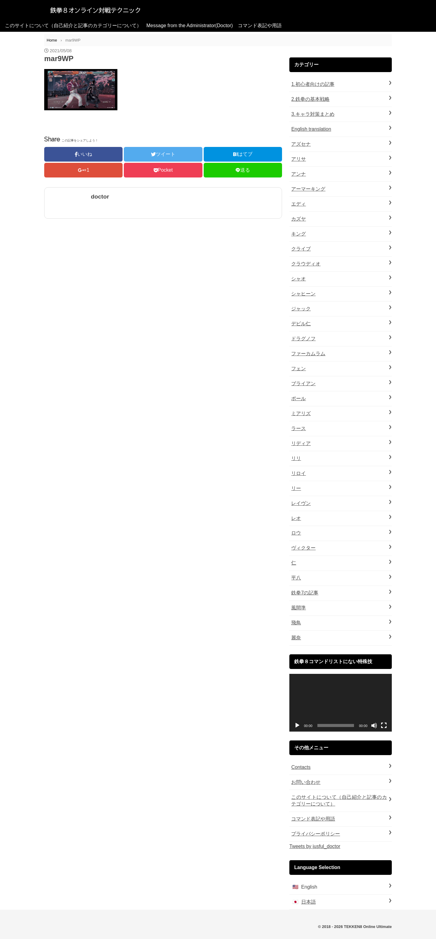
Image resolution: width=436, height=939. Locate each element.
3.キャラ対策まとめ (312, 114)
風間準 (298, 607)
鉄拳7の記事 (304, 592)
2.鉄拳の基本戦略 (310, 99)
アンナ (298, 174)
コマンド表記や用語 (260, 25)
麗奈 (296, 637)
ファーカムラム (308, 353)
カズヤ (298, 218)
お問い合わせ (305, 782)
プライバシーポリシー (315, 833)
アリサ (298, 159)
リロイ (298, 473)
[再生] (297, 725)
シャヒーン (303, 293)
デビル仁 (301, 323)
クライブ (301, 248)
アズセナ (301, 144)
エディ (298, 203)
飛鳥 (296, 622)
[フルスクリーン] (384, 725)
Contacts (300, 767)
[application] (340, 703)
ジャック (301, 308)
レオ (296, 518)
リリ (296, 458)
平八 (296, 577)
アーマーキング (308, 189)
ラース (298, 428)
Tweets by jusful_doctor (314, 846)
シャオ (298, 278)
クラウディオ (305, 263)
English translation (311, 129)
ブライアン (303, 383)
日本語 (308, 901)
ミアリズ (301, 413)
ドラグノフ (303, 338)
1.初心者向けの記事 (312, 84)
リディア (301, 443)
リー (296, 488)
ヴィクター (303, 547)
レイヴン (301, 503)
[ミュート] (374, 725)
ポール (298, 398)
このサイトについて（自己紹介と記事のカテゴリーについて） (73, 25)
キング (298, 233)
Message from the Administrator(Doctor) (189, 25)
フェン (298, 368)
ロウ (296, 532)
